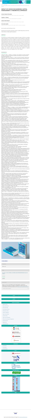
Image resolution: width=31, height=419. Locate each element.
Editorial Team (5, 304)
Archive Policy (5, 315)
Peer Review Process (6, 309)
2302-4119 (16, 299)
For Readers (5, 345)
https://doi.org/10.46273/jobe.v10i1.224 (9, 28)
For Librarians (5, 348)
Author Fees (5, 322)
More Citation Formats (7, 288)
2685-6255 (16, 295)
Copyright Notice (5, 323)
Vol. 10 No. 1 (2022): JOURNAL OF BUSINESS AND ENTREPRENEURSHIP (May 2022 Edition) (15, 5)
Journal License (5, 320)
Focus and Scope (5, 307)
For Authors (5, 347)
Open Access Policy (6, 314)
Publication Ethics (6, 310)
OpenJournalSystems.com (23, 417)
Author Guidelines (6, 312)
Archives (5, 4)
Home (2, 4)
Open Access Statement (6, 317)
